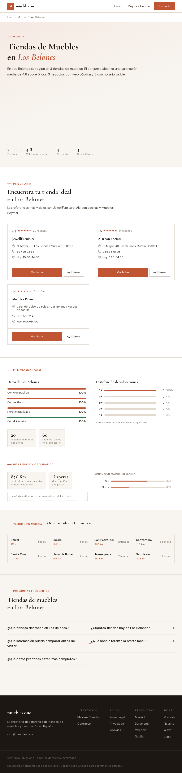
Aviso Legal (117, 717)
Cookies (115, 730)
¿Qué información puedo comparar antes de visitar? (41, 643)
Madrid (140, 717)
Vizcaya (169, 717)
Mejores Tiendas (139, 6)
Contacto (164, 6)
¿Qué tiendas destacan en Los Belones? (38, 628)
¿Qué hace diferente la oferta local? (118, 641)
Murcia (22, 17)
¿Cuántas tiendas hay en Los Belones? (120, 628)
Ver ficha (37, 272)
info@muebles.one (20, 734)
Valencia (140, 730)
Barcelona (142, 723)
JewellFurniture (23, 239)
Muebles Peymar (24, 299)
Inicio (117, 6)
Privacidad (117, 723)
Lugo (167, 736)
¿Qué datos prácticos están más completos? (42, 659)
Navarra (169, 723)
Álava (167, 730)
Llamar (74, 272)
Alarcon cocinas (109, 239)
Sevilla (139, 736)
